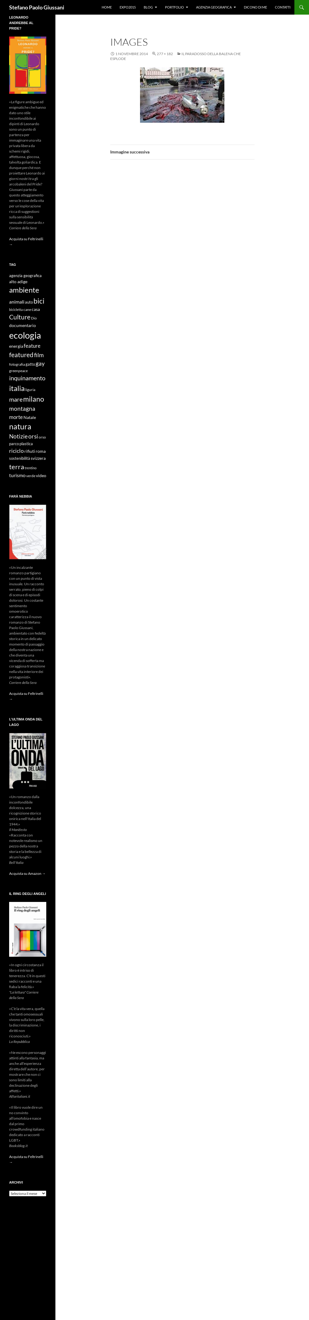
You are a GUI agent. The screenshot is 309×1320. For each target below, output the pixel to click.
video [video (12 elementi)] (41, 475)
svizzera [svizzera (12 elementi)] (38, 458)
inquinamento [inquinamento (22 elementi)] (27, 378)
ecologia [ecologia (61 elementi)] (25, 335)
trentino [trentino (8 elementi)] (31, 468)
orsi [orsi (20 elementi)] (33, 436)
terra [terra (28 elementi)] (16, 467)
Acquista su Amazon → (27, 873)
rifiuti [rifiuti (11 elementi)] (29, 451)
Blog (148, 7)
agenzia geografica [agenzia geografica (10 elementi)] (25, 275)
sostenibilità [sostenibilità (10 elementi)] (19, 458)
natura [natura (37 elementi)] (20, 426)
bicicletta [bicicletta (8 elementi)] (16, 310)
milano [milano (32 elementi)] (33, 399)
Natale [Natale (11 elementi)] (29, 417)
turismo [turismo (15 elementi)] (17, 475)
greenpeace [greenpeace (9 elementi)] (18, 370)
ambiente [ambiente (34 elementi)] (24, 290)
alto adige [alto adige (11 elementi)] (18, 281)
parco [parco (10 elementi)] (14, 444)
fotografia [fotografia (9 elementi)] (17, 364)
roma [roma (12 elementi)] (41, 451)
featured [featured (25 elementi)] (21, 354)
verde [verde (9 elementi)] (30, 475)
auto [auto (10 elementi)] (29, 302)
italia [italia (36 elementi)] (17, 388)
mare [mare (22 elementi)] (16, 399)
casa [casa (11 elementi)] (36, 309)
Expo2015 (128, 7)
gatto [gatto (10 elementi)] (30, 364)
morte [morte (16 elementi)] (16, 417)
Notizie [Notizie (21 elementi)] (18, 436)
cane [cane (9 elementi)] (27, 309)
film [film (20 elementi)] (39, 354)
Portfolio (174, 7)
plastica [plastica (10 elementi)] (26, 444)
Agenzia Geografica (214, 7)
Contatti (282, 7)
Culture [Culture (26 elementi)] (19, 317)
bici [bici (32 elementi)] (38, 301)
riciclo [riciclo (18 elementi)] (16, 450)
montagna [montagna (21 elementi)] (22, 408)
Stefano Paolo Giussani (36, 7)
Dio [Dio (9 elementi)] (34, 318)
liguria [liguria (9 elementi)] (30, 389)
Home (107, 7)
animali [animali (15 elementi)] (16, 301)
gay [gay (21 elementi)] (40, 363)
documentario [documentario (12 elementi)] (22, 325)
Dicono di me (255, 7)
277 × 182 (165, 53)
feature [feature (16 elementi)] (32, 346)
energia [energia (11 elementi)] (16, 346)
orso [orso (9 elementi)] (42, 437)
